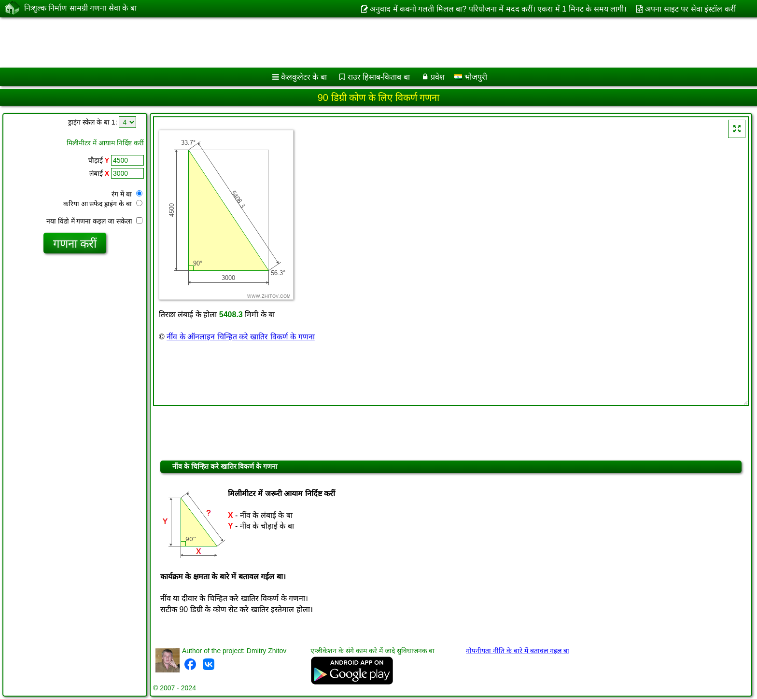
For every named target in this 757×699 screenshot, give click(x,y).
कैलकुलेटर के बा (304, 77)
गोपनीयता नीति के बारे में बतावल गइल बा (517, 651)
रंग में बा (127, 194)
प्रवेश (438, 77)
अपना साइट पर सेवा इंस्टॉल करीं (690, 9)
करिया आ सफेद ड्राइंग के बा (102, 204)
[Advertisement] (293, 42)
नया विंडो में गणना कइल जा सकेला (94, 221)
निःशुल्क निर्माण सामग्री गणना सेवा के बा (80, 8)
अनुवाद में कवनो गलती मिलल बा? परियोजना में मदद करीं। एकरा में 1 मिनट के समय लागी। (498, 9)
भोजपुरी (470, 77)
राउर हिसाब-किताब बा (379, 77)
